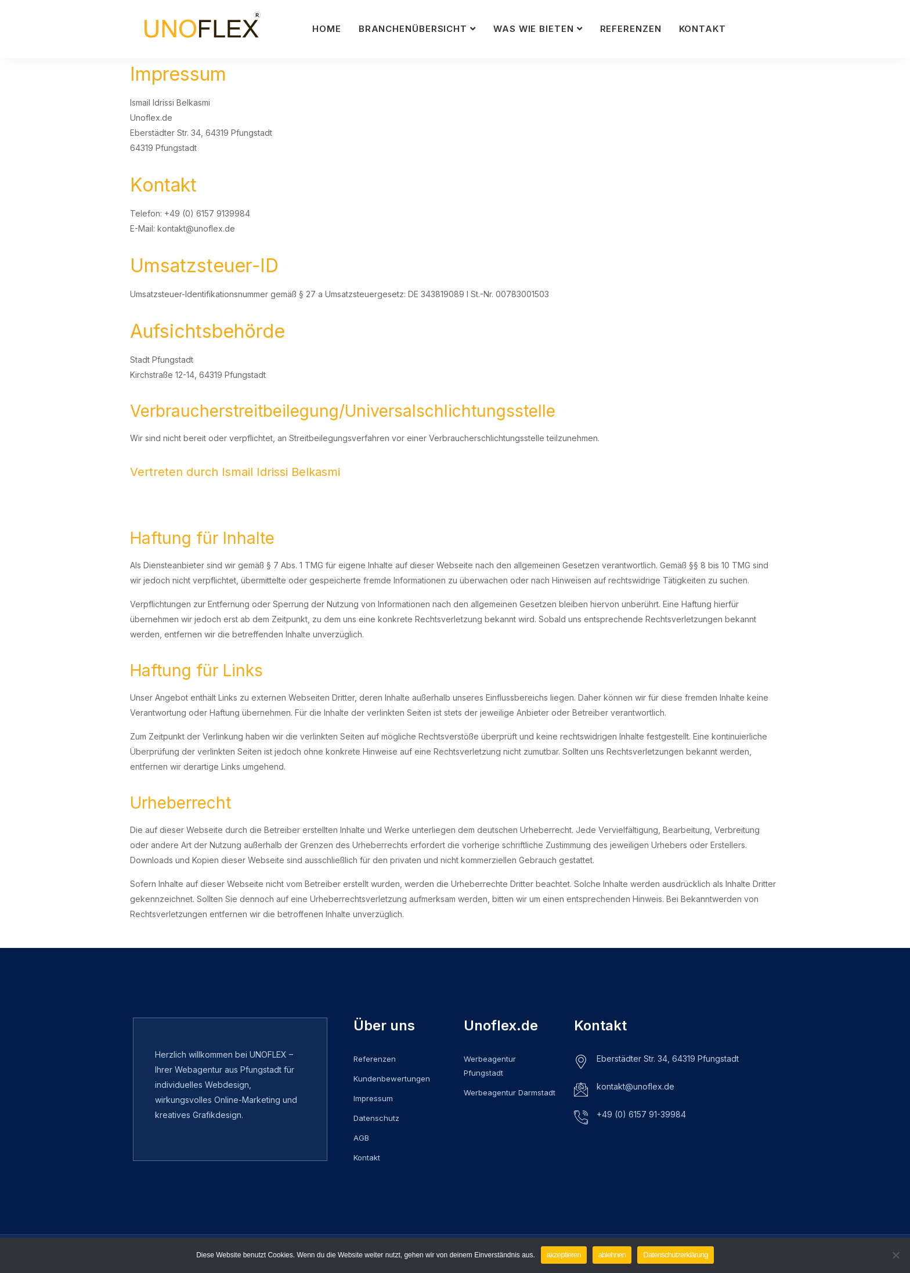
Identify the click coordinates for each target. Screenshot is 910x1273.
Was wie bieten (533, 28)
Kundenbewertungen (391, 1078)
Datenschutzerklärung (675, 1254)
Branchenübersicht (413, 28)
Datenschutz (376, 1118)
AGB (361, 1137)
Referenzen (631, 28)
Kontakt (702, 28)
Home (326, 28)
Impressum (373, 1098)
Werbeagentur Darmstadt (509, 1092)
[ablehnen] (895, 1255)
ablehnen (612, 1254)
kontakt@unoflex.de (635, 1086)
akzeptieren (564, 1254)
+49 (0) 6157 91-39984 (641, 1114)
